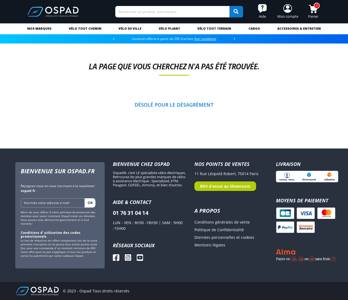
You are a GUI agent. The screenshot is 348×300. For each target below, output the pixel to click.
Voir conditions (205, 38)
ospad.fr (28, 190)
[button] (288, 11)
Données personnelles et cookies (224, 237)
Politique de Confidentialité (219, 229)
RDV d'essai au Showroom (225, 186)
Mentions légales (209, 245)
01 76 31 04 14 (130, 213)
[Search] (179, 11)
